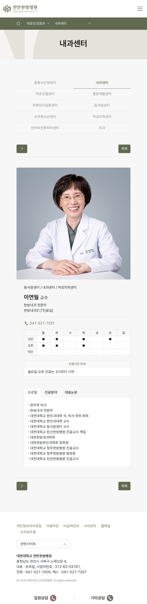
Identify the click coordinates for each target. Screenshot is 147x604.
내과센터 (61, 23)
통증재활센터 (102, 94)
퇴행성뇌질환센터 (45, 105)
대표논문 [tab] (71, 392)
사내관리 (90, 526)
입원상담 (45, 597)
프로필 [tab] (32, 392)
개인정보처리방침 (29, 526)
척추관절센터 (45, 94)
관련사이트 (28, 544)
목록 (124, 149)
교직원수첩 (28, 532)
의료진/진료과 (36, 23)
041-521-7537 (39, 323)
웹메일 (105, 526)
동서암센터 (102, 105)
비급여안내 (71, 526)
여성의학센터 (102, 117)
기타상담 (102, 597)
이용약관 (52, 526)
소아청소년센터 (45, 117)
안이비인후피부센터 (45, 128)
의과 (102, 128)
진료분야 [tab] (51, 392)
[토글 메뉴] (140, 8)
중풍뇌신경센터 (45, 83)
